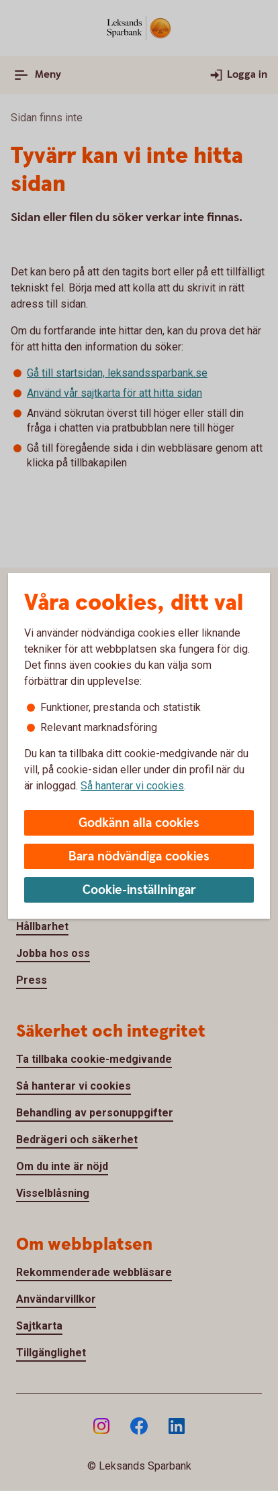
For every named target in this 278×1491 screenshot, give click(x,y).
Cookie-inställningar (139, 890)
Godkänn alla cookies (139, 823)
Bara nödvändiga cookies (139, 856)
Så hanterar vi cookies (132, 785)
